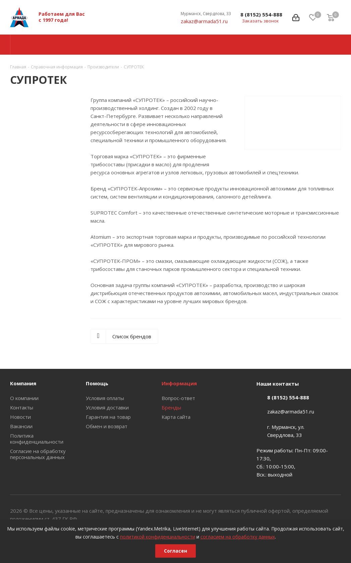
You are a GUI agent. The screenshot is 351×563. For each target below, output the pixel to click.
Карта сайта (176, 416)
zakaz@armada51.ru (204, 21)
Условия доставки (107, 407)
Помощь (97, 383)
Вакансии (21, 426)
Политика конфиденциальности (36, 438)
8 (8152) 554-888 (261, 14)
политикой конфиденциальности (157, 536)
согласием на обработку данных (237, 536)
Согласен (175, 551)
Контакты (21, 407)
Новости (20, 416)
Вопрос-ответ (178, 398)
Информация (179, 383)
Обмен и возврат (106, 426)
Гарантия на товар (108, 416)
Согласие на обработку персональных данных (38, 454)
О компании (24, 398)
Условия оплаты (105, 398)
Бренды (171, 407)
